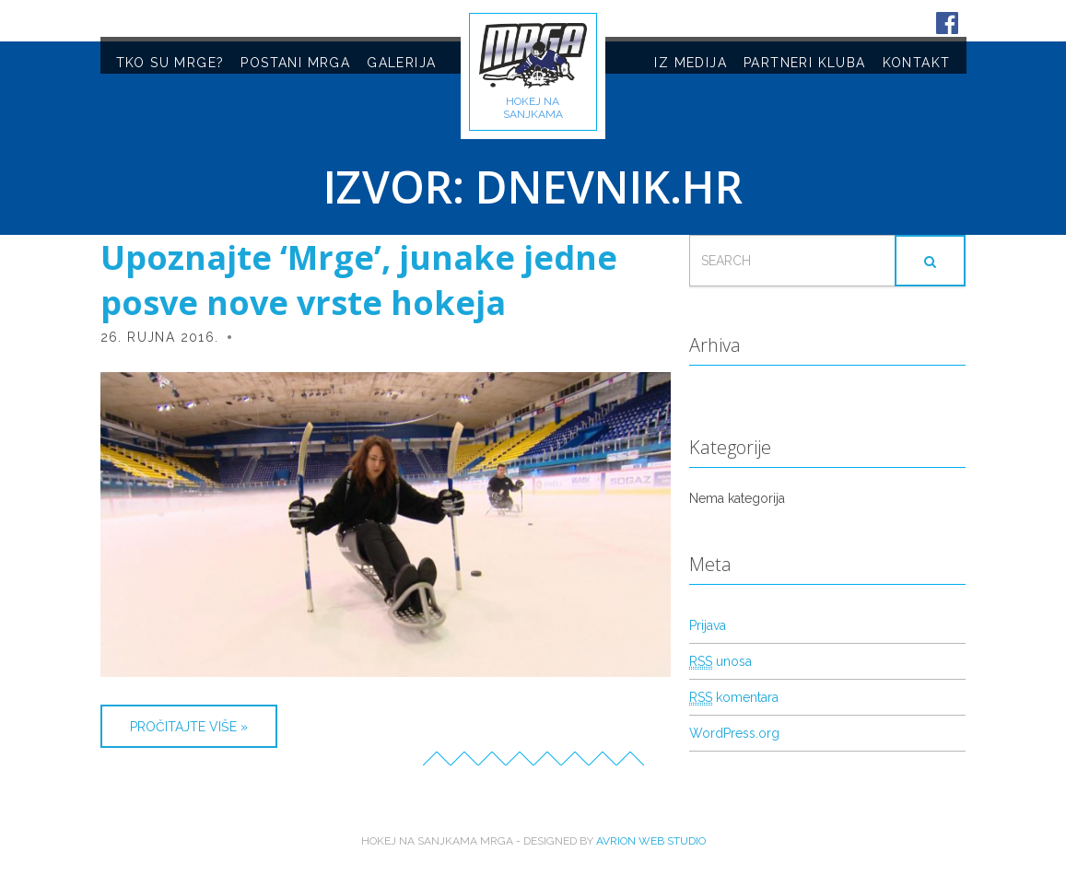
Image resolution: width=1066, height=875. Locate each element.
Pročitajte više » (189, 726)
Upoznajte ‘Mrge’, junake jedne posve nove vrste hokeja (358, 280)
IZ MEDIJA (690, 62)
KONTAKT (917, 62)
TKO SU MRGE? (170, 62)
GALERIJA (401, 62)
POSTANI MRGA (295, 62)
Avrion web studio (651, 840)
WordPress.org (734, 733)
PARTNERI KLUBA (805, 62)
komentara (734, 698)
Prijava (707, 625)
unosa (720, 662)
